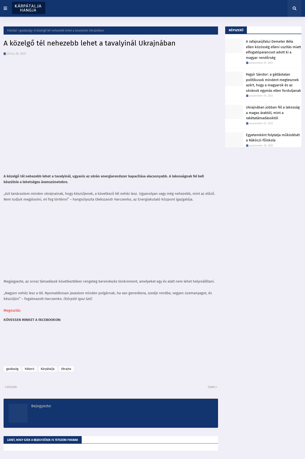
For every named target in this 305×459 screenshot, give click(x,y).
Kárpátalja (48, 369)
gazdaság (26, 30)
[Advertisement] (111, 241)
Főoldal (12, 30)
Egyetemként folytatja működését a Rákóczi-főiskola (273, 138)
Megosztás (12, 310)
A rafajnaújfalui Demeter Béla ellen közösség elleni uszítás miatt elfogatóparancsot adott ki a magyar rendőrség (273, 49)
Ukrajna (66, 369)
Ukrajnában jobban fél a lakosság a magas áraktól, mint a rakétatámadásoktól (273, 112)
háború (29, 369)
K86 (55, 406)
